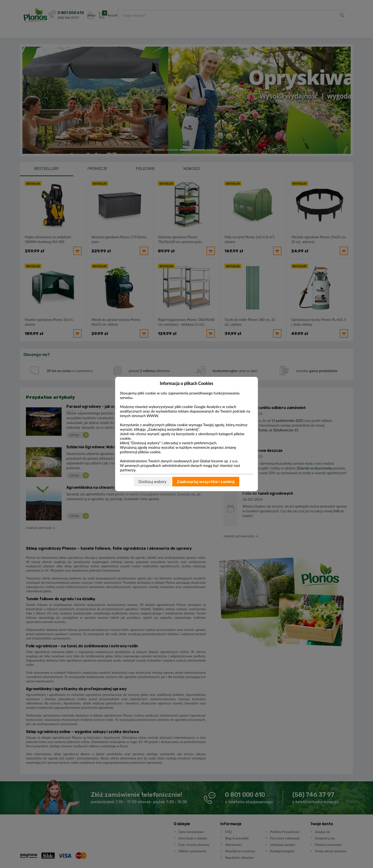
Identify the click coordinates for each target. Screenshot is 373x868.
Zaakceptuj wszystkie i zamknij (206, 481)
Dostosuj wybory (152, 481)
